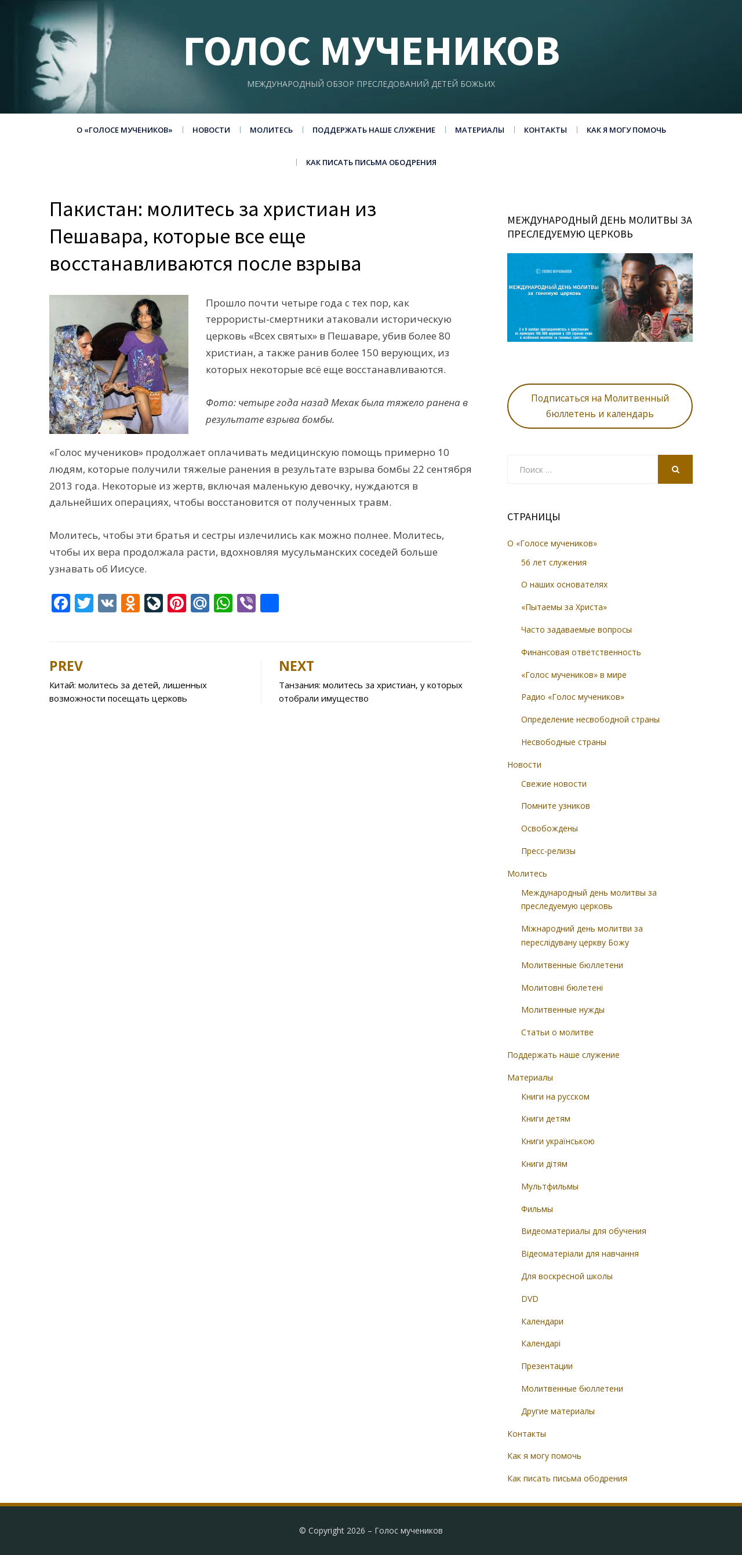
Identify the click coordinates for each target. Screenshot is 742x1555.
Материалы (479, 130)
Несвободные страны (563, 741)
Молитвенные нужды (563, 1009)
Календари (542, 1321)
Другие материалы (558, 1411)
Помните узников (555, 805)
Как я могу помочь (626, 130)
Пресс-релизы (548, 850)
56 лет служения (554, 562)
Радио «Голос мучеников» (572, 696)
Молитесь (271, 130)
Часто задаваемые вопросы (576, 629)
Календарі (541, 1343)
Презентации (547, 1365)
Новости (211, 130)
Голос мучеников (371, 50)
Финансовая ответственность (581, 652)
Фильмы (537, 1208)
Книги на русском (555, 1096)
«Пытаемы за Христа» (564, 606)
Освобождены (549, 828)
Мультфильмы (550, 1186)
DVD (530, 1298)
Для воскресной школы (567, 1276)
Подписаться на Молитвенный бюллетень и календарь (600, 406)
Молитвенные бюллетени (572, 964)
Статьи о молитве (557, 1032)
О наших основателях (564, 584)
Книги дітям (544, 1163)
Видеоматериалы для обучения (583, 1230)
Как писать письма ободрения (371, 162)
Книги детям (545, 1118)
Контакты (545, 130)
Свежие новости (554, 783)
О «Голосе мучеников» (125, 130)
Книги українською (558, 1141)
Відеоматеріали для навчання (580, 1253)
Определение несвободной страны (590, 719)
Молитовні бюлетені (562, 987)
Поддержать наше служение (373, 130)
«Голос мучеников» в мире (574, 674)
